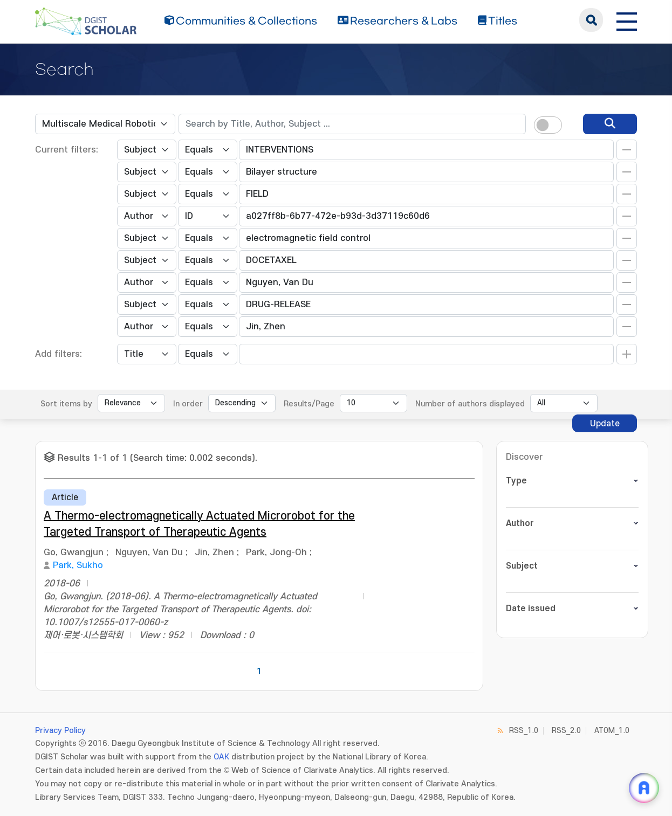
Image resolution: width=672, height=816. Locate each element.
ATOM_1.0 (611, 731)
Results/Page (309, 404)
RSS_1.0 (523, 731)
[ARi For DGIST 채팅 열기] (644, 788)
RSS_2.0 (566, 731)
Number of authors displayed (470, 404)
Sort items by (66, 404)
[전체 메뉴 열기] (626, 20)
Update (605, 423)
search (591, 20)
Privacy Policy (60, 730)
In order (188, 404)
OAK (221, 757)
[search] (610, 124)
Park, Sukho (78, 565)
